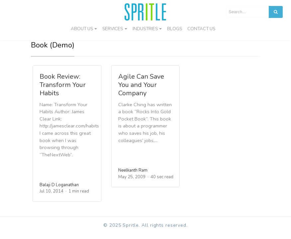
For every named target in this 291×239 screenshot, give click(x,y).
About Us (82, 29)
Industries (145, 29)
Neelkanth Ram (132, 170)
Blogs (174, 29)
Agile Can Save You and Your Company (141, 85)
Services (112, 29)
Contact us (201, 29)
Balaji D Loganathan (59, 185)
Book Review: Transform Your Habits (63, 85)
